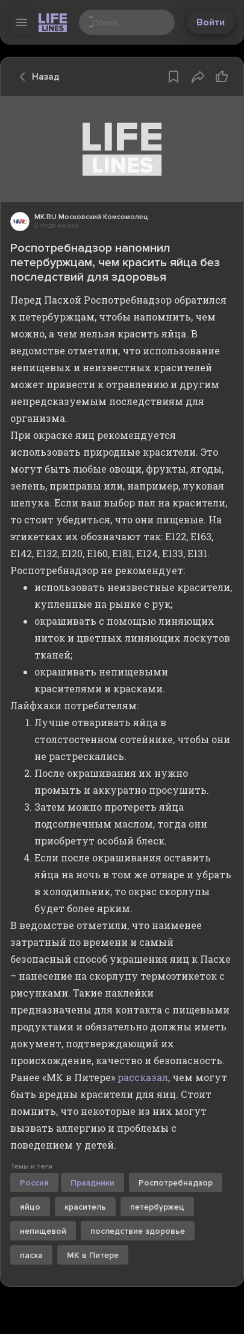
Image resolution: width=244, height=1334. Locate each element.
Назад (36, 76)
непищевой (43, 1231)
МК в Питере (93, 1255)
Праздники (92, 1183)
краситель (85, 1207)
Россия (34, 1183)
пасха (31, 1255)
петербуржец (157, 1207)
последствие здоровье (137, 1231)
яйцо (30, 1207)
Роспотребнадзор (176, 1183)
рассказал (142, 1077)
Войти (210, 22)
